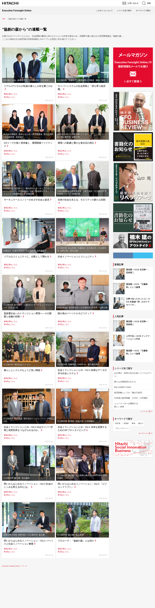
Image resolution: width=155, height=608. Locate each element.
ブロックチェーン (122, 428)
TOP (3, 19)
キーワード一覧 (144, 433)
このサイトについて (104, 10)
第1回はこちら (9, 97)
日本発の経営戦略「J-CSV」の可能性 (131, 398)
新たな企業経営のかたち (125, 382)
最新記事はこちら (10, 94)
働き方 (140, 423)
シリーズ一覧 (145, 411)
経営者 (117, 423)
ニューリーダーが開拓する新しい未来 (126, 405)
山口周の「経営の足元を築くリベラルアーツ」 (133, 374)
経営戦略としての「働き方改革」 (129, 392)
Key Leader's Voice (122, 387)
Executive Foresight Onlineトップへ (13, 566)
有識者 (126, 423)
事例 (133, 423)
